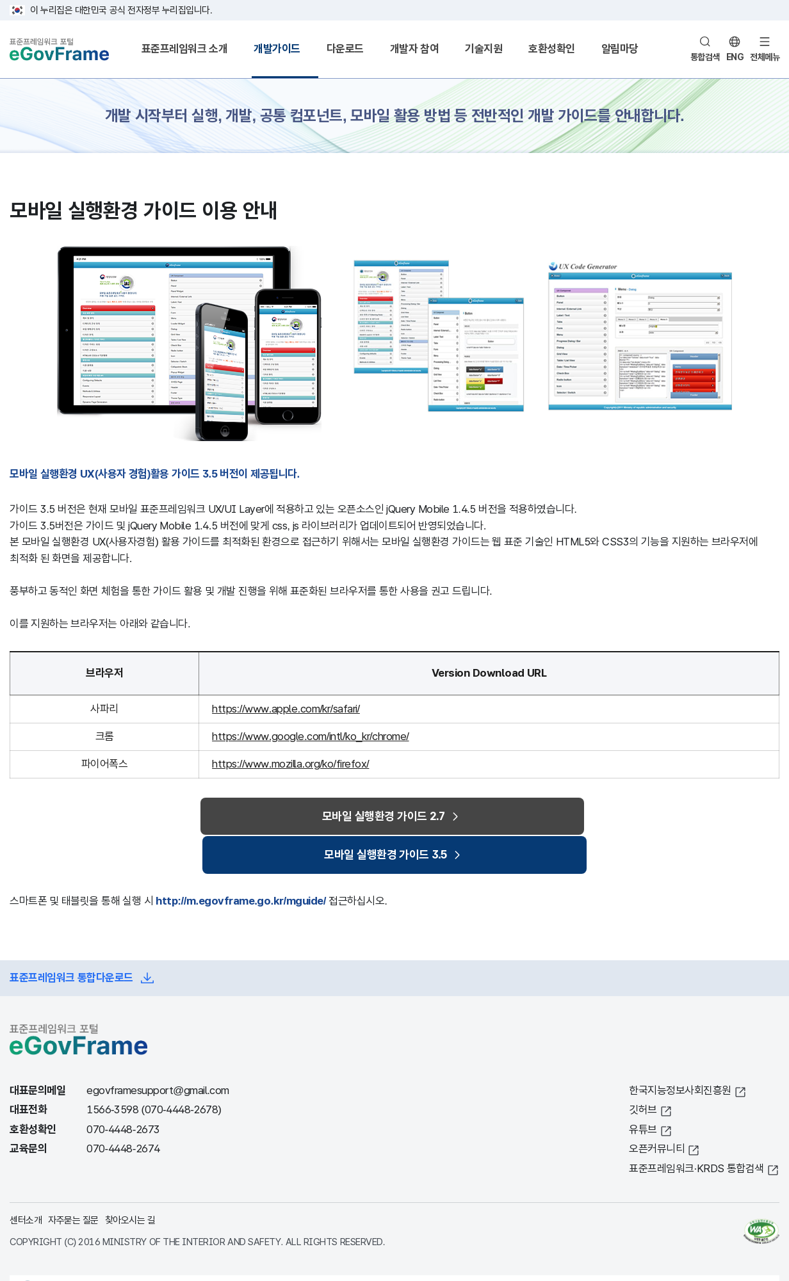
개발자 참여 (414, 49)
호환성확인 (551, 49)
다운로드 (345, 49)
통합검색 (705, 57)
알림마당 (620, 49)
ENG (735, 57)
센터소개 (26, 1185)
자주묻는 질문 (73, 1185)
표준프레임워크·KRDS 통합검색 (696, 1133)
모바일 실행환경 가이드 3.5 (478, 818)
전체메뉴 (764, 57)
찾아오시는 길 (130, 1185)
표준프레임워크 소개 (185, 49)
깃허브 (643, 1075)
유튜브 (643, 1094)
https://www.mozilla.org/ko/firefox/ (290, 764)
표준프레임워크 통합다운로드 (71, 943)
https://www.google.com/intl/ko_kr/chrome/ (310, 736)
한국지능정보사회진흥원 (680, 1055)
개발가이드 (277, 49)
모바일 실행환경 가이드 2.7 (292, 818)
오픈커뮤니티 (657, 1114)
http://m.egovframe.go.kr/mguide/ (241, 866)
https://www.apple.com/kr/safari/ (286, 709)
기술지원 (483, 49)
